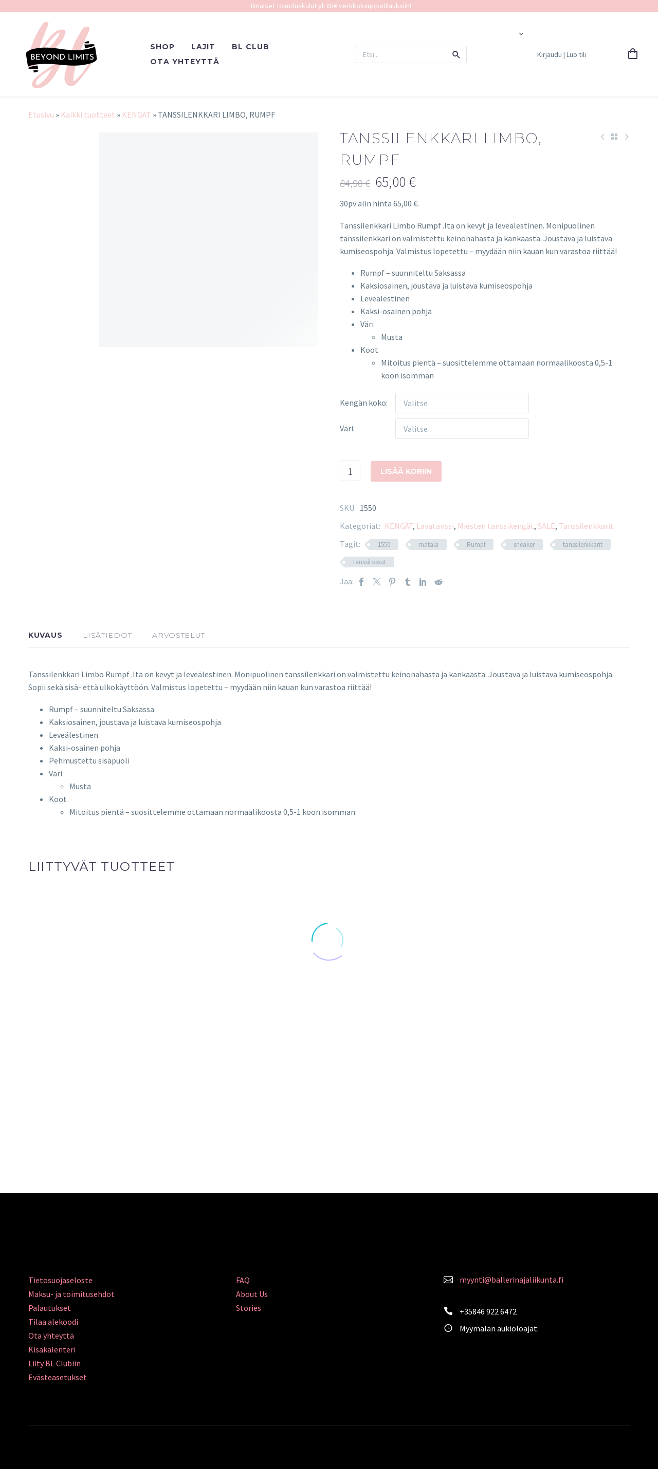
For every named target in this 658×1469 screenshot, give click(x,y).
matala (428, 544)
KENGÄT (136, 114)
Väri (346, 428)
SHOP (162, 46)
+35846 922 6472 (488, 1311)
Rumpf (476, 544)
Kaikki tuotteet (88, 114)
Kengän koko (363, 402)
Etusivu (41, 114)
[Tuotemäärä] (350, 471)
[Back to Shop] (614, 136)
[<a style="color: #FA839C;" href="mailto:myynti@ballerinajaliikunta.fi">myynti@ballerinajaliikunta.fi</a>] (448, 1278)
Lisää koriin (406, 470)
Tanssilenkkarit (586, 526)
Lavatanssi (435, 526)
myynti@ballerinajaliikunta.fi (511, 1279)
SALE (546, 526)
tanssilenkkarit (582, 544)
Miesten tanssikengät (496, 526)
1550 (384, 544)
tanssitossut (369, 562)
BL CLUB (250, 46)
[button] (456, 54)
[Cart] (633, 54)
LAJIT (203, 46)
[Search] (411, 54)
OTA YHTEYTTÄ (185, 61)
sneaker (524, 544)
